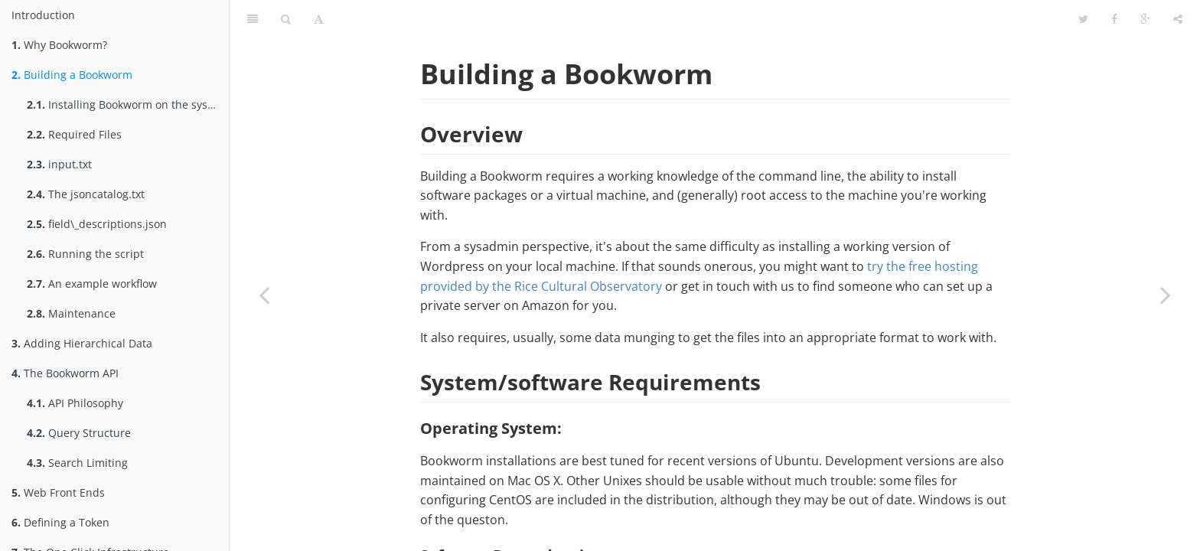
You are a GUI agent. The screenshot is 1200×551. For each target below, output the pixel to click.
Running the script (85, 253)
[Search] (285, 19)
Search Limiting (77, 462)
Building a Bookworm (71, 74)
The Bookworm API (65, 373)
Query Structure (79, 432)
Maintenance (71, 313)
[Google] (1145, 19)
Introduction (43, 15)
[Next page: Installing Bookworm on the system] (1165, 294)
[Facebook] (1114, 19)
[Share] (1178, 19)
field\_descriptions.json (97, 224)
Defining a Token (60, 522)
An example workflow (92, 283)
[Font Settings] (318, 19)
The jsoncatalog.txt (86, 194)
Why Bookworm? (59, 44)
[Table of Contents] (252, 19)
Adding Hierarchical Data (81, 343)
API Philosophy (75, 403)
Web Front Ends (58, 492)
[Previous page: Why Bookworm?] (264, 294)
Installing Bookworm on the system (127, 104)
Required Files (74, 134)
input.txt (59, 164)
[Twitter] (1083, 19)
